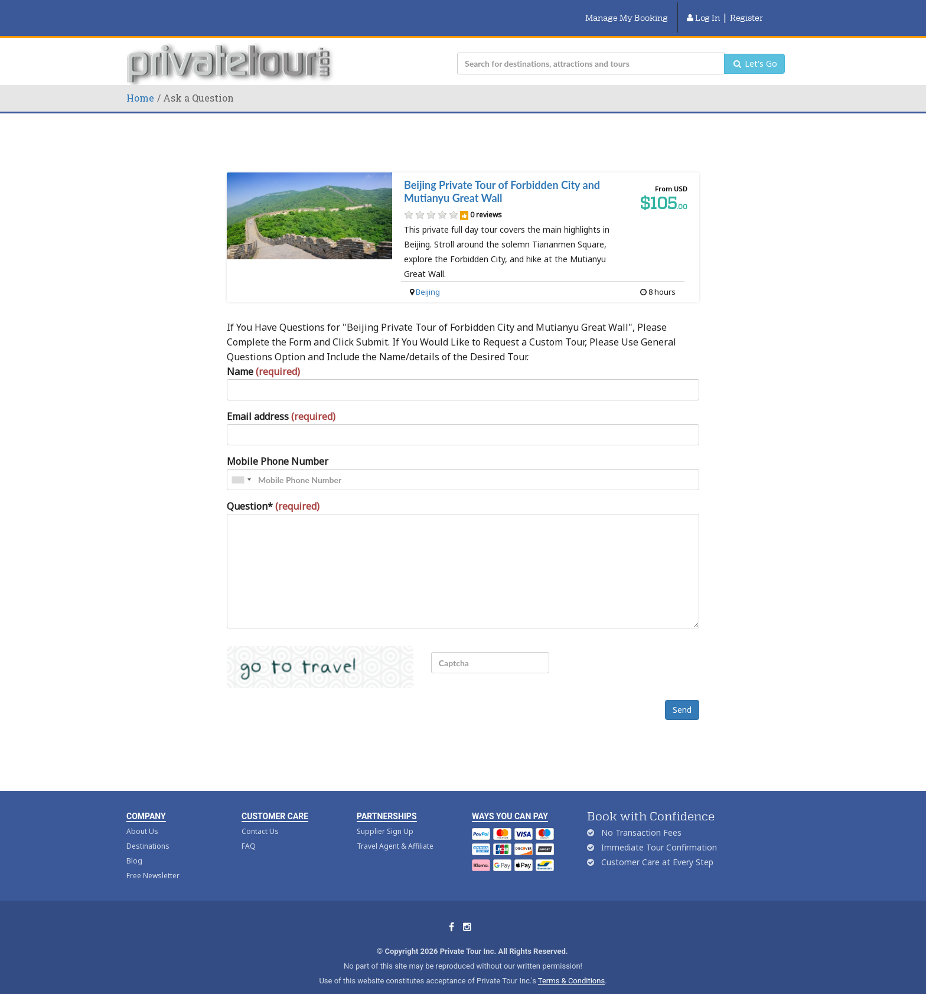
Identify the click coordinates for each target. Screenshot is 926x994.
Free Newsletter (153, 861)
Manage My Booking (626, 10)
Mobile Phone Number (277, 446)
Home (140, 83)
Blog (134, 846)
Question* (273, 491)
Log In (703, 10)
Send (682, 694)
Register (746, 10)
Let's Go (754, 48)
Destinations (147, 831)
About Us (142, 817)
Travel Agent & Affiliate (395, 831)
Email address (281, 401)
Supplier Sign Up (385, 817)
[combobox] (241, 465)
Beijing (428, 277)
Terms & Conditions (571, 966)
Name (263, 356)
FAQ (249, 831)
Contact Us (260, 817)
